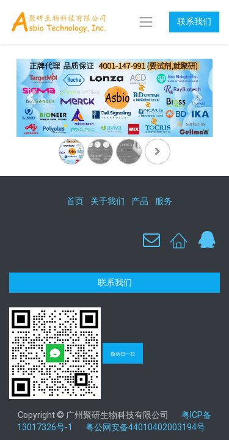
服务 (163, 201)
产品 (139, 201)
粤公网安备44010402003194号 (145, 427)
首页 (75, 201)
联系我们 (194, 21)
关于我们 (107, 201)
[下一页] (198, 117)
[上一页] (31, 117)
